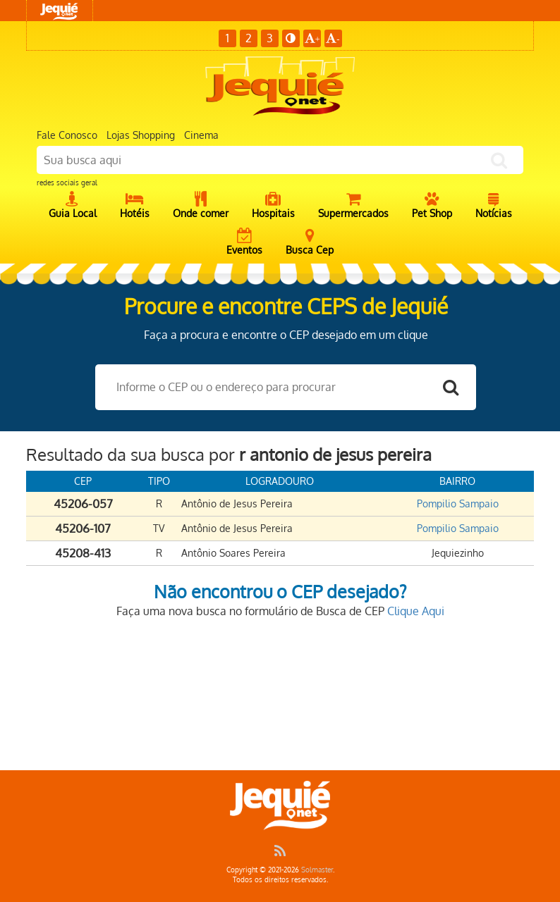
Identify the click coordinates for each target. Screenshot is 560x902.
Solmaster (317, 869)
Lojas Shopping (140, 135)
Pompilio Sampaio (458, 503)
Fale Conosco (67, 135)
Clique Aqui (415, 611)
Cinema (201, 135)
